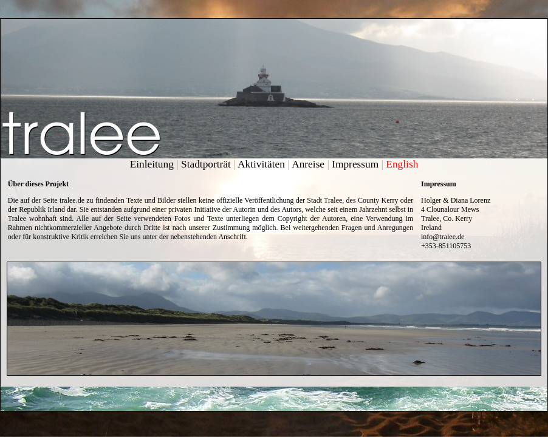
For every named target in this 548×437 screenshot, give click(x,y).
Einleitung (152, 164)
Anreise (308, 164)
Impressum (355, 164)
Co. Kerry (457, 218)
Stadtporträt (206, 164)
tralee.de (72, 200)
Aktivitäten (261, 164)
